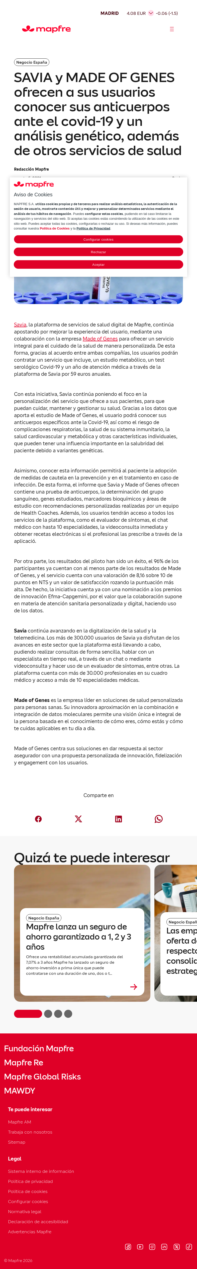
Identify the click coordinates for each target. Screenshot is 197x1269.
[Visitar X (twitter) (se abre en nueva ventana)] (176, 1248)
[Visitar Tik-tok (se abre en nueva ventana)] (189, 1248)
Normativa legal (24, 1211)
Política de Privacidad (93, 228)
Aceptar (98, 265)
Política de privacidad (30, 1181)
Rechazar (98, 252)
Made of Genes (100, 338)
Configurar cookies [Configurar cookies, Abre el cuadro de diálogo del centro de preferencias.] (98, 239)
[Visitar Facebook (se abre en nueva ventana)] (128, 1248)
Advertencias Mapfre (29, 1232)
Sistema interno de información (41, 1171)
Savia (20, 324)
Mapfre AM (19, 1122)
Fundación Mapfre (39, 1048)
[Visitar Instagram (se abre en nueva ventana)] (152, 1248)
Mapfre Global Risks (42, 1077)
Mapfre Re (23, 1063)
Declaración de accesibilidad (38, 1221)
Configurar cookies (28, 1201)
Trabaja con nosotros (30, 1132)
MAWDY (19, 1091)
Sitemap (16, 1142)
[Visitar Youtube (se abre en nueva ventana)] (140, 1248)
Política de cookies (28, 1191)
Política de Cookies (55, 228)
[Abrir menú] (172, 29)
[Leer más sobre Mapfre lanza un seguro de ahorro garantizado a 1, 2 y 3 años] (82, 987)
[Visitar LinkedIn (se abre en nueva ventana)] (164, 1248)
